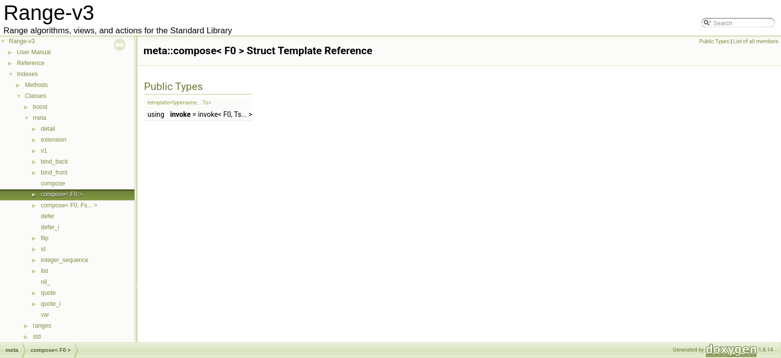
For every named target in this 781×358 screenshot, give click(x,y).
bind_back (54, 161)
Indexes (27, 74)
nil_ (45, 281)
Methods (36, 85)
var (45, 314)
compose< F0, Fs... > (69, 205)
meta (39, 117)
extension (53, 139)
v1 (44, 150)
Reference (30, 63)
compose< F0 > (61, 194)
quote (48, 292)
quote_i (50, 303)
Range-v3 (22, 41)
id (43, 249)
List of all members (756, 41)
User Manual (34, 52)
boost (40, 106)
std (37, 336)
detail (48, 128)
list (44, 271)
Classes (35, 95)
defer (47, 216)
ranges (42, 325)
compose (53, 183)
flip (44, 238)
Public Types (714, 41)
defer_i (50, 227)
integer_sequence (64, 260)
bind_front (54, 172)
